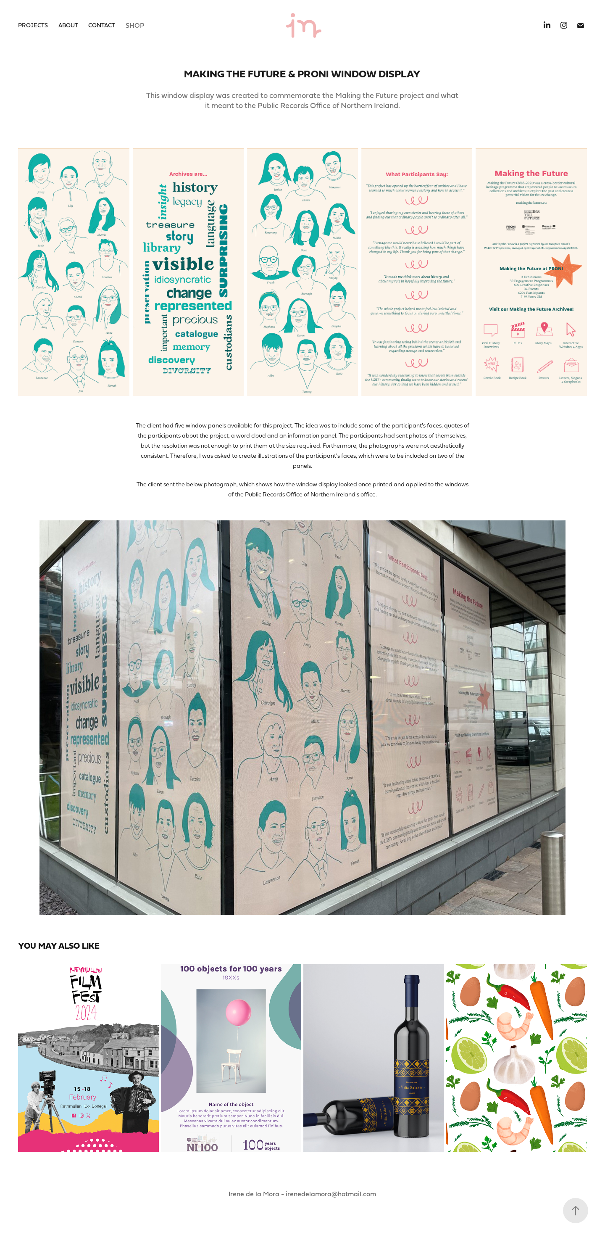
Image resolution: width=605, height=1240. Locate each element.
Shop (135, 25)
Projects (33, 25)
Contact (101, 25)
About (68, 25)
